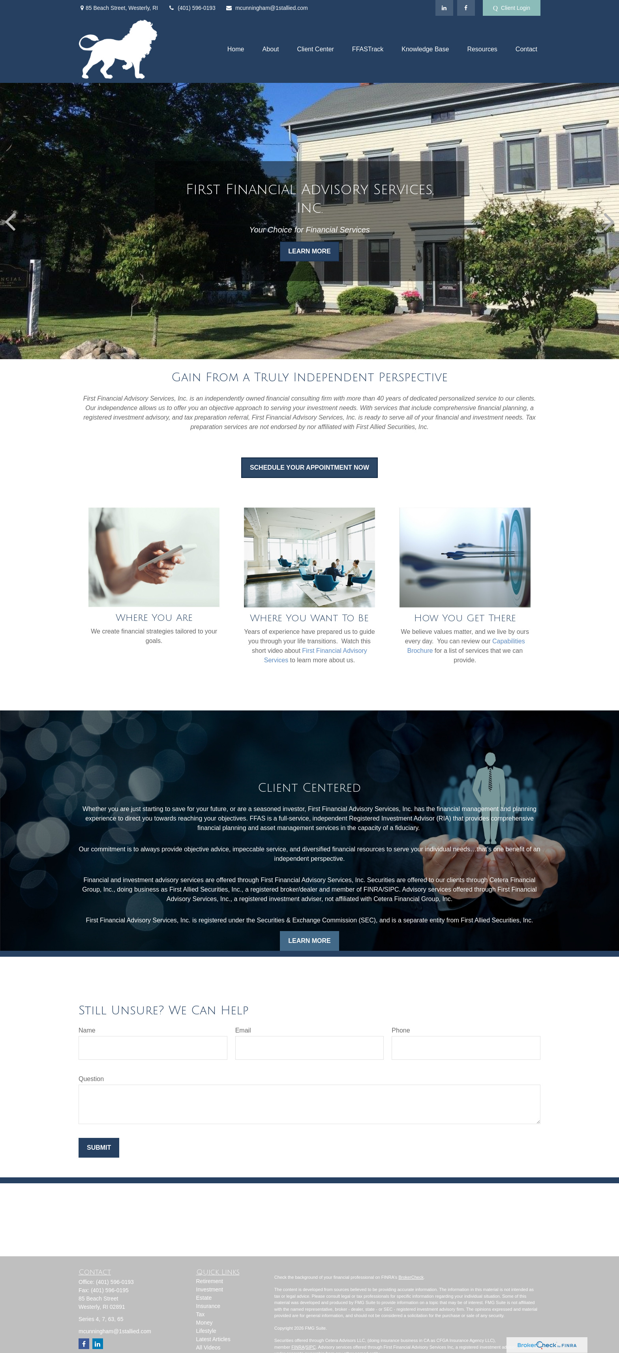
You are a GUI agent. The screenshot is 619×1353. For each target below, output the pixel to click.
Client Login (511, 8)
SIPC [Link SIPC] (311, 1347)
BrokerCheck (411, 1277)
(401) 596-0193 (192, 8)
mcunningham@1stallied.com (266, 8)
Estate (204, 1298)
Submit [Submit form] (99, 1147)
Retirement (209, 1281)
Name (87, 1030)
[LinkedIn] (444, 8)
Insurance (208, 1306)
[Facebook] (466, 8)
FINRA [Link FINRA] (297, 1347)
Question (91, 1079)
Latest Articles (213, 1339)
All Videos (208, 1347)
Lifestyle (206, 1331)
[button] (236, 49)
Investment (209, 1289)
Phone (401, 1030)
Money (204, 1322)
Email (243, 1030)
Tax (200, 1314)
